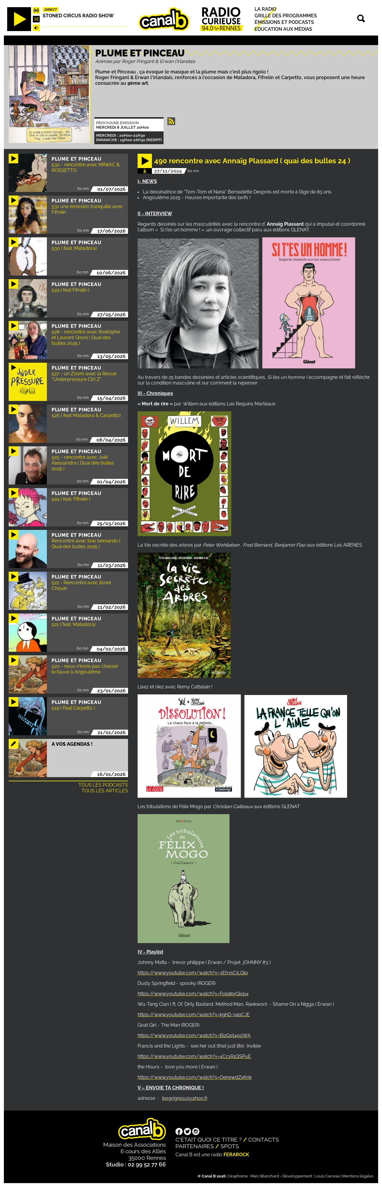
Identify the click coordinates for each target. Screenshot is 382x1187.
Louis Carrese (327, 1176)
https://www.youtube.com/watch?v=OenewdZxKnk (195, 1077)
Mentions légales (357, 1176)
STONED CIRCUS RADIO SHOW (78, 16)
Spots (230, 1146)
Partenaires (194, 1146)
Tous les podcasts (103, 785)
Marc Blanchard (264, 1176)
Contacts (263, 1139)
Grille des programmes (286, 16)
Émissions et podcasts (284, 22)
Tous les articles (104, 791)
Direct (50, 9)
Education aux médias (283, 29)
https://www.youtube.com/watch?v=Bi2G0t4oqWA (194, 1035)
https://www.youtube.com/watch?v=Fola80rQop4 (193, 994)
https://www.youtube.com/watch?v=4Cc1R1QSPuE (194, 1056)
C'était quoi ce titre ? (208, 1139)
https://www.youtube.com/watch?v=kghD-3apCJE (194, 1014)
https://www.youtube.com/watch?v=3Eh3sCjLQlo (193, 973)
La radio (265, 9)
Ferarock (236, 1154)
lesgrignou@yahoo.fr (185, 1098)
